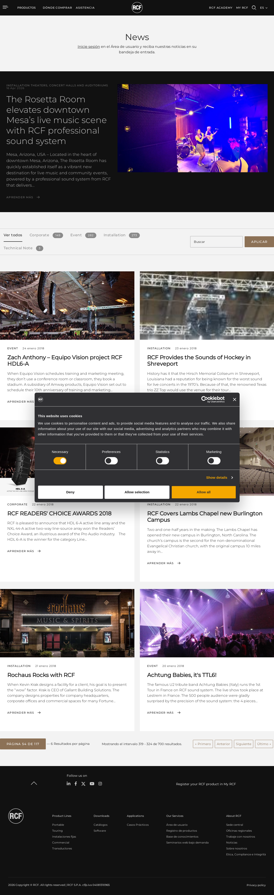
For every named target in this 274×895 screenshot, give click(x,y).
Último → (264, 743)
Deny (70, 492)
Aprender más (19, 197)
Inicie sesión (89, 46)
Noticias (231, 840)
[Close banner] (234, 399)
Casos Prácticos (138, 823)
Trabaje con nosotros (240, 834)
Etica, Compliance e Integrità (246, 852)
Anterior (223, 743)
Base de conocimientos (182, 834)
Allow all (204, 492)
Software (100, 829)
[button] (23, 742)
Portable (58, 823)
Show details (216, 477)
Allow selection (137, 492)
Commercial (60, 840)
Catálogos (101, 823)
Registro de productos (181, 829)
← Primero (203, 743)
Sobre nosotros (236, 846)
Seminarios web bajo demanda (187, 840)
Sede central (234, 823)
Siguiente (243, 743)
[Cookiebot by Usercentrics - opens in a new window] (205, 399)
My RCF (242, 7)
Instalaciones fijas (64, 834)
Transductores (62, 846)
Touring (57, 829)
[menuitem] (57, 8)
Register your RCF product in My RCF (206, 782)
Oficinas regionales (239, 829)
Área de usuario (177, 823)
